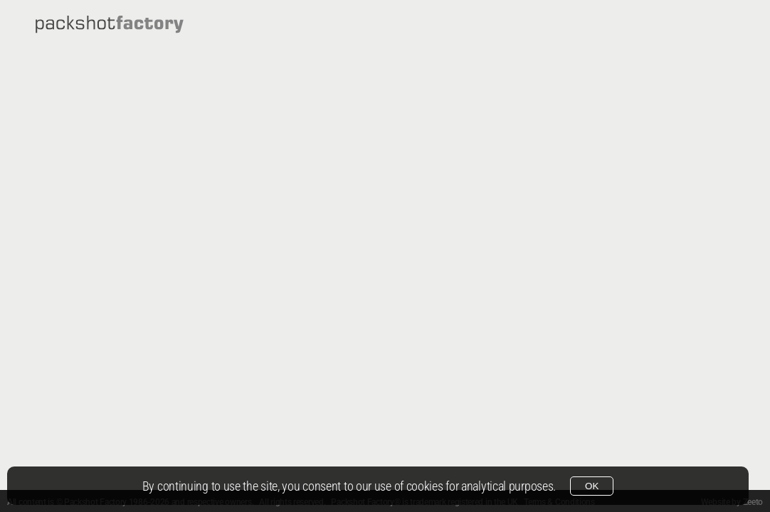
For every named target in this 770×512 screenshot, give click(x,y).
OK (591, 486)
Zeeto (753, 502)
